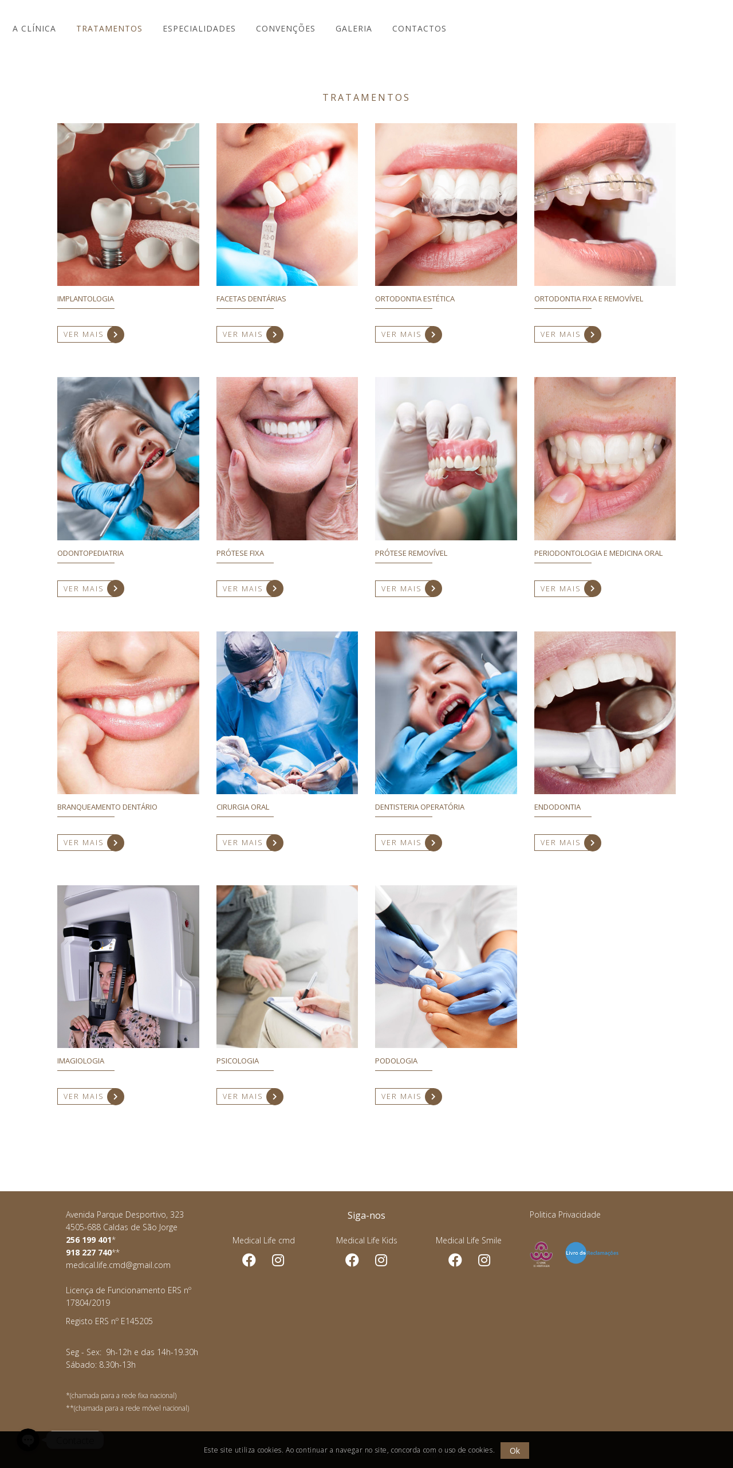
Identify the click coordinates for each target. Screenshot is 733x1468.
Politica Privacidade (565, 1214)
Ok (515, 1450)
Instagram (381, 1260)
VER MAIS (89, 334)
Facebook (249, 1260)
